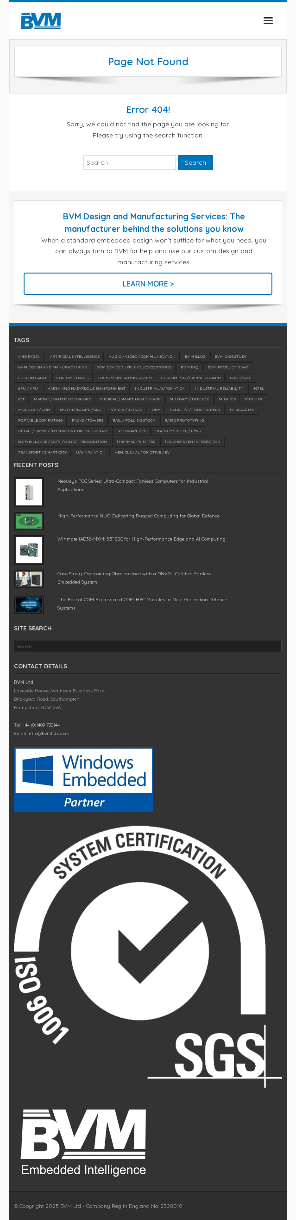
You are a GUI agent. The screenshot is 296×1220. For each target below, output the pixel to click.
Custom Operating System (125, 377)
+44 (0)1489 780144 (41, 725)
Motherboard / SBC (80, 409)
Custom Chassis (72, 377)
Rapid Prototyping (184, 420)
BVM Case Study (230, 356)
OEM (156, 409)
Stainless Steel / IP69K (178, 431)
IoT (21, 399)
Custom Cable (32, 377)
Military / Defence (189, 399)
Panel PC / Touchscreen (195, 409)
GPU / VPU (28, 388)
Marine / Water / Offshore (62, 399)
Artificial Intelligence (75, 356)
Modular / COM (34, 409)
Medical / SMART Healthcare (130, 399)
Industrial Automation (160, 388)
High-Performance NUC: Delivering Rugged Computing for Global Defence (138, 516)
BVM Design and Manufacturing (52, 367)
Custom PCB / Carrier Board (190, 377)
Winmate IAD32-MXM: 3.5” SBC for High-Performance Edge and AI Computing (141, 539)
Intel (258, 388)
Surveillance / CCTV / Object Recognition (62, 441)
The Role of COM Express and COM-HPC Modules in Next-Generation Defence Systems (142, 604)
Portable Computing (40, 420)
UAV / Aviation (91, 452)
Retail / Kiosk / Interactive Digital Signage (63, 431)
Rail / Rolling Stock (134, 420)
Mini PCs (227, 399)
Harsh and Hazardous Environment (86, 388)
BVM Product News (228, 367)
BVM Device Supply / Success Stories (133, 367)
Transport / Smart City (42, 452)
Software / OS (132, 431)
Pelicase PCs (242, 409)
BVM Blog (195, 356)
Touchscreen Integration (192, 441)
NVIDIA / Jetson (126, 409)
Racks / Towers (87, 420)
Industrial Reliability (219, 388)
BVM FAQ (189, 367)
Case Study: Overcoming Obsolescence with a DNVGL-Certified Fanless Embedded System (134, 578)
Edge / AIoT (241, 377)
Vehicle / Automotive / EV (142, 452)
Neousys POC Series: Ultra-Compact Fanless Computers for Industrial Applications (132, 485)
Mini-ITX (253, 399)
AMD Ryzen (29, 356)
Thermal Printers (135, 441)
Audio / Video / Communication (142, 356)
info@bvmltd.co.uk (49, 733)
